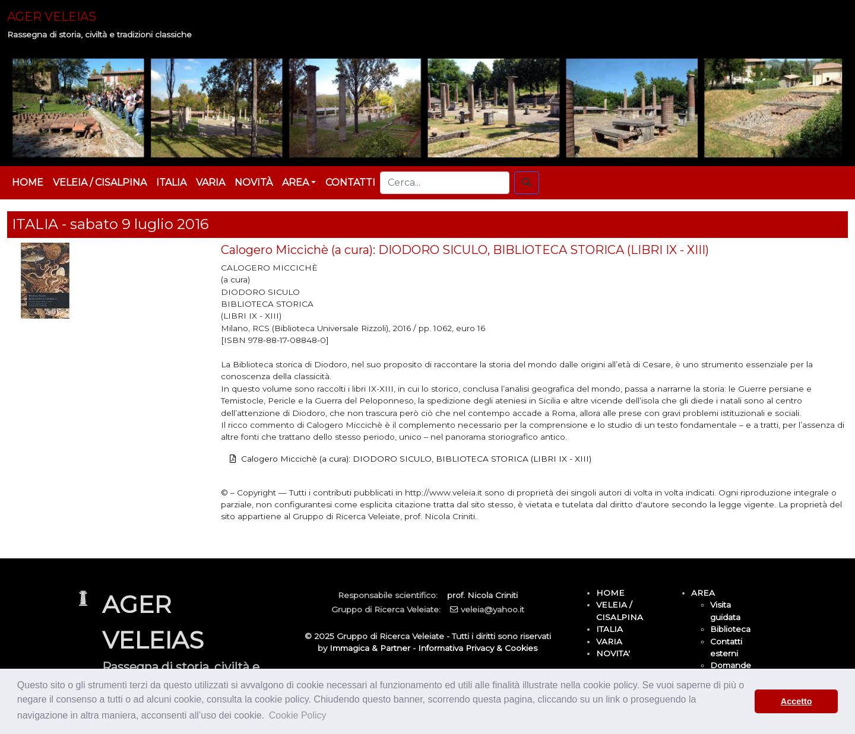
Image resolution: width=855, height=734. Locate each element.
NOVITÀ (254, 182)
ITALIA (171, 182)
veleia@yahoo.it (492, 609)
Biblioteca (730, 629)
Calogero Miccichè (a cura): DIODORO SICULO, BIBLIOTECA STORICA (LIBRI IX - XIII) (416, 458)
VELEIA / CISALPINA (100, 182)
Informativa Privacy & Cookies (477, 648)
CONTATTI (350, 182)
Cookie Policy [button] (298, 715)
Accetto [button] (796, 701)
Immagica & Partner (370, 648)
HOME (27, 182)
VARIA (210, 182)
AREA (703, 593)
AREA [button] (295, 182)
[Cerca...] (444, 182)
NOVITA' (613, 653)
